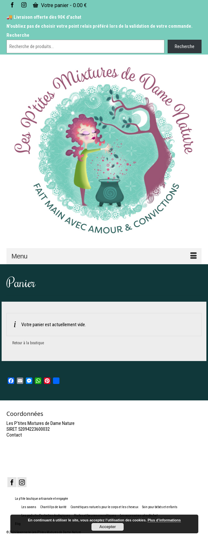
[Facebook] (11, 482)
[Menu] (104, 256)
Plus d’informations (164, 520)
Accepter (107, 527)
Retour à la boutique (28, 343)
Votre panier (60, 5)
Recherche (17, 35)
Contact (14, 435)
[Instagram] (21, 482)
